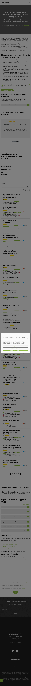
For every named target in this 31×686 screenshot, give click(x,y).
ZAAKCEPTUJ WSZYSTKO (15, 350)
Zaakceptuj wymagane (15, 348)
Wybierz (15, 346)
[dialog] (15, 343)
